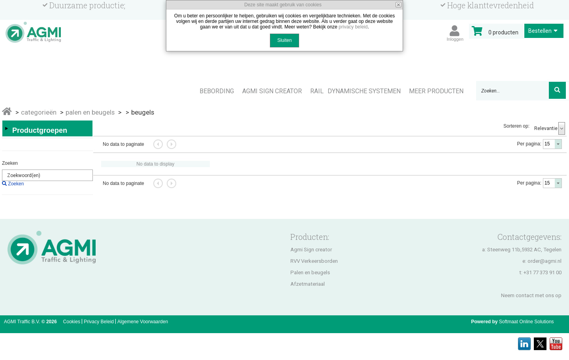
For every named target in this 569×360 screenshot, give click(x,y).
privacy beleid (353, 27)
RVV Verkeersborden (314, 261)
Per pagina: (529, 144)
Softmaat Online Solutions (526, 321)
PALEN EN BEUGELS (90, 112)
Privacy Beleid (99, 321)
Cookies (71, 321)
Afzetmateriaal (307, 284)
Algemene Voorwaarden (142, 321)
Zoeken (10, 163)
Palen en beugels (310, 272)
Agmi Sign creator (311, 250)
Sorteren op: (516, 126)
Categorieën (39, 112)
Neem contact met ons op (531, 295)
